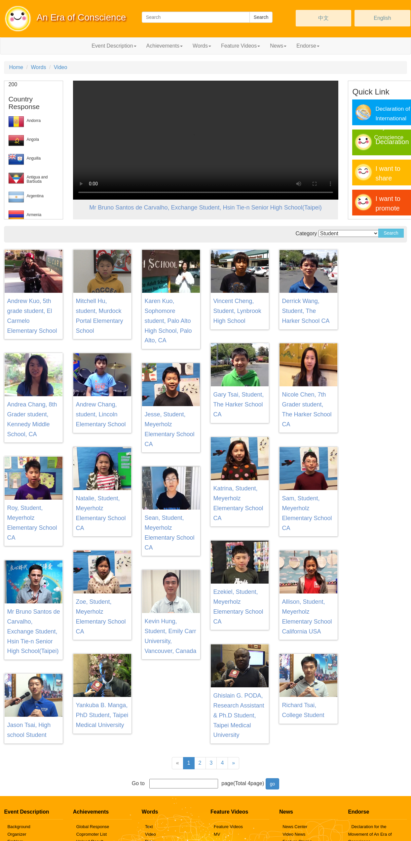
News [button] (278, 46)
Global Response (92, 826)
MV (217, 834)
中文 (323, 18)
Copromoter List (91, 834)
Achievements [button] (164, 46)
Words (38, 67)
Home (16, 67)
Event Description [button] (114, 46)
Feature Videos (228, 826)
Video (60, 67)
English (382, 18)
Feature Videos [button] (240, 46)
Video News (293, 834)
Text (149, 826)
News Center (294, 826)
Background (18, 826)
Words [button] (202, 46)
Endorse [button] (307, 46)
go (272, 783)
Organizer (16, 834)
